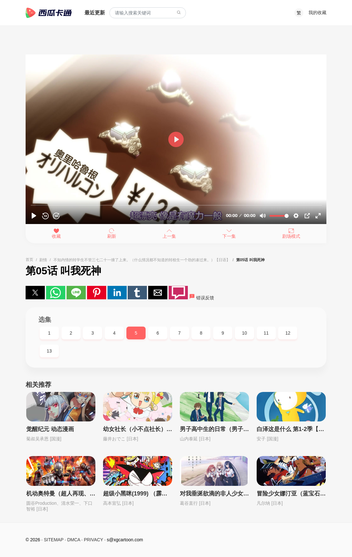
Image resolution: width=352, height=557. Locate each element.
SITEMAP (53, 539)
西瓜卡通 (49, 13)
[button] (35, 292)
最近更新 (94, 12)
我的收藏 (317, 12)
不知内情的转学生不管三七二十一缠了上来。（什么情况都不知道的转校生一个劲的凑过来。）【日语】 (141, 260)
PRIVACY (93, 539)
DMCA (73, 539)
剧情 (43, 260)
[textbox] (147, 13)
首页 (29, 259)
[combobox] (147, 13)
